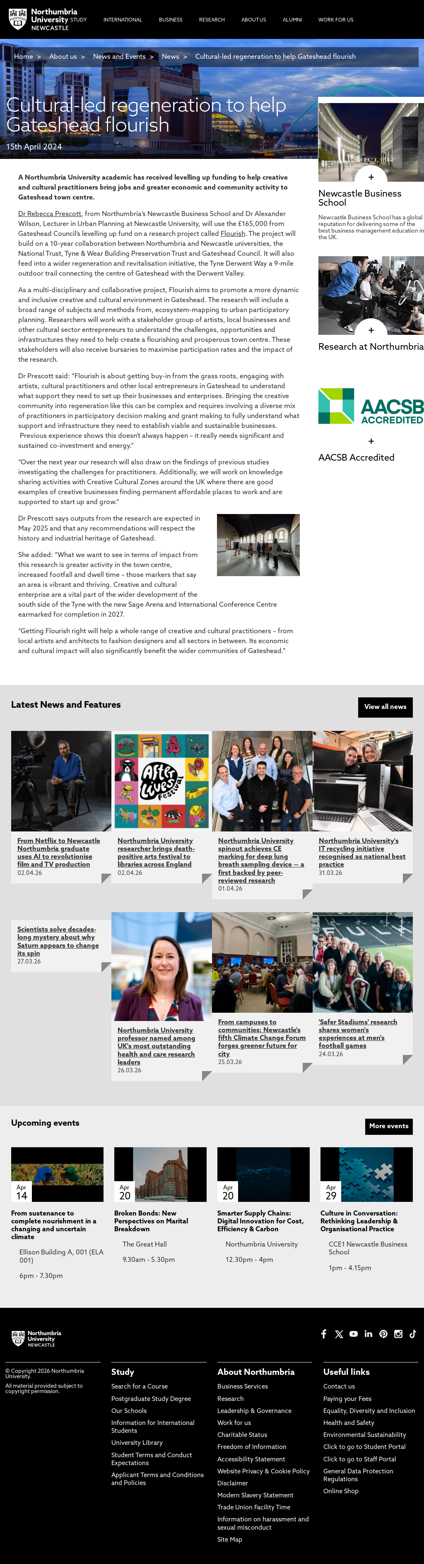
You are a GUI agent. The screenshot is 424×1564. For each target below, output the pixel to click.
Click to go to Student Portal (364, 1447)
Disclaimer (232, 1483)
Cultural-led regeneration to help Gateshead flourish (275, 57)
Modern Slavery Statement (255, 1495)
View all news (385, 707)
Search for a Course (139, 1387)
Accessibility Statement (251, 1459)
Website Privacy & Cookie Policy (263, 1471)
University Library (137, 1443)
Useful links (346, 1372)
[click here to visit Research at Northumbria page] (371, 330)
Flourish (233, 234)
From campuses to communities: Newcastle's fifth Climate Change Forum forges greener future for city (262, 1038)
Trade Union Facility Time (253, 1507)
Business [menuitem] (171, 20)
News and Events (119, 57)
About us (63, 57)
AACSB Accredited (356, 458)
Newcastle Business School (360, 199)
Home (23, 57)
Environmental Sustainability (364, 1435)
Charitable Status (242, 1435)
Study (122, 1372)
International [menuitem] (123, 20)
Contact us (339, 1387)
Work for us (234, 1423)
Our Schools (129, 1411)
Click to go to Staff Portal (359, 1459)
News (170, 57)
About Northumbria (256, 1372)
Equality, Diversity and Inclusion (369, 1411)
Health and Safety (348, 1423)
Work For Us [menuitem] (336, 20)
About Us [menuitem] (253, 20)
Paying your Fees (347, 1399)
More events (389, 1125)
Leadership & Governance (254, 1411)
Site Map (229, 1539)
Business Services (242, 1387)
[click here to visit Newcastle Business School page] (371, 177)
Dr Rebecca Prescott (49, 214)
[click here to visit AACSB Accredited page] (371, 441)
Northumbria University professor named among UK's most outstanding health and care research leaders (156, 1046)
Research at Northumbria (371, 347)
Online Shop (341, 1491)
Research (230, 1399)
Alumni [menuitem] (292, 20)
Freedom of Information (252, 1447)
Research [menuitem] (212, 20)
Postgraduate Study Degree (151, 1399)
